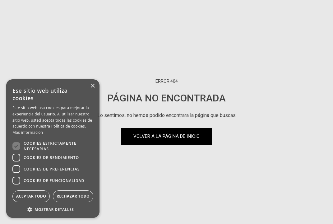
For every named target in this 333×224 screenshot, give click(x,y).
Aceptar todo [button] (31, 196)
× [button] (92, 86)
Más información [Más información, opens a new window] (27, 132)
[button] (52, 209)
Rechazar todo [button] (73, 196)
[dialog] (52, 148)
